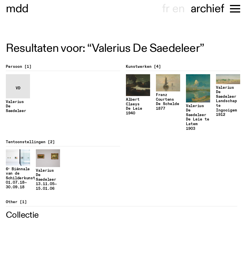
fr (165, 9)
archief (207, 9)
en (178, 9)
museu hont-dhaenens (17, 9)
